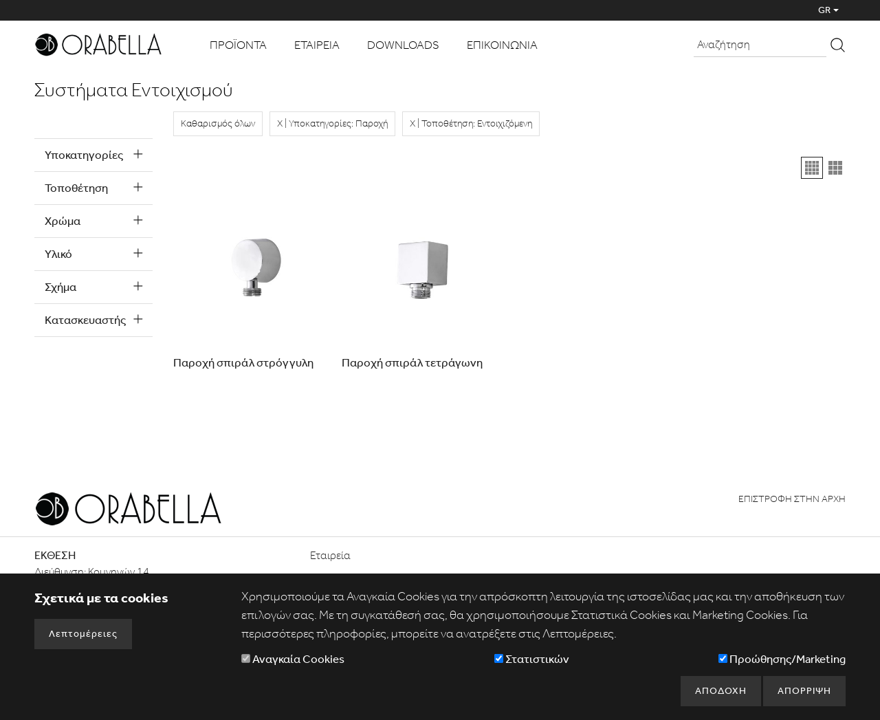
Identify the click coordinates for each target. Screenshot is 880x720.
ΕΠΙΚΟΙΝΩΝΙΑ (502, 45)
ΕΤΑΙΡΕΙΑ (317, 45)
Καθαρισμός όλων (218, 123)
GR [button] (824, 10)
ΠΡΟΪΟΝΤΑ (238, 45)
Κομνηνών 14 (118, 571)
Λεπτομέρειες (83, 634)
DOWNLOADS (403, 45)
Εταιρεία (330, 555)
